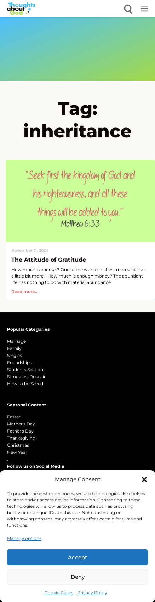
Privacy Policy (92, 592)
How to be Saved (25, 383)
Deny (78, 576)
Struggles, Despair (26, 376)
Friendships (19, 362)
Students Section (25, 369)
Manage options (24, 538)
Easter (14, 416)
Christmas (18, 445)
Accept (77, 557)
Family (14, 348)
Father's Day (20, 431)
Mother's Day (21, 424)
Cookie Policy (59, 592)
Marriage (16, 341)
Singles (14, 355)
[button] (144, 479)
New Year (17, 452)
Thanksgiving (21, 438)
